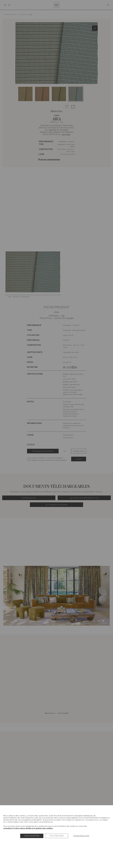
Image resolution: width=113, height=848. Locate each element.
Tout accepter (31, 836)
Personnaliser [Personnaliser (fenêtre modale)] (81, 836)
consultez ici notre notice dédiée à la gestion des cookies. (28, 828)
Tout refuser (56, 836)
